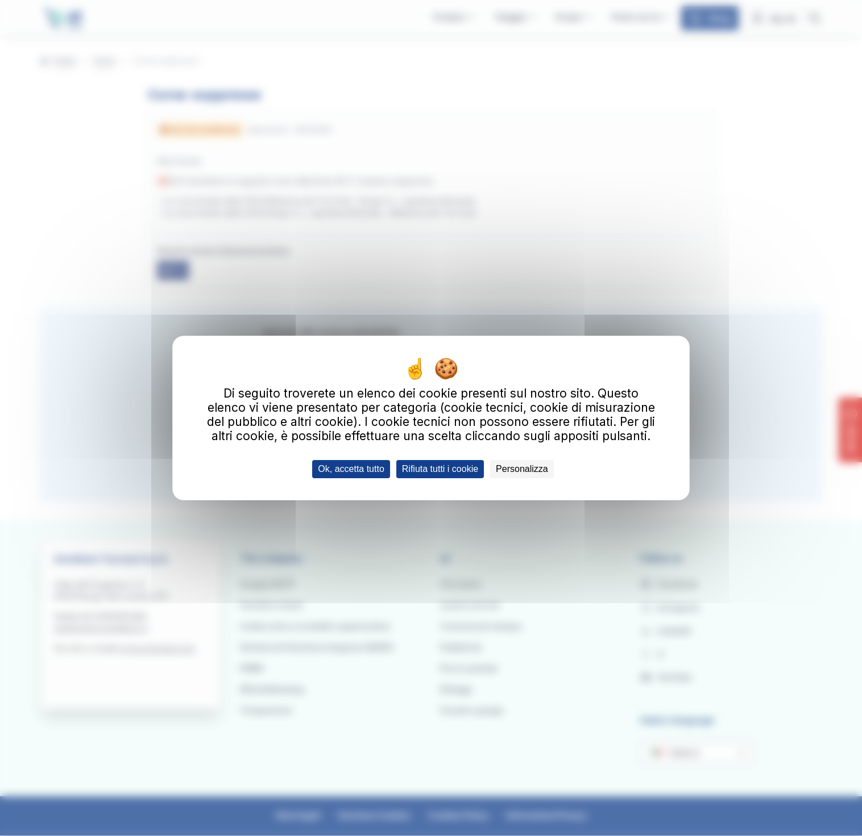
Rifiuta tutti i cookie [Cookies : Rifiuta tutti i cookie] (440, 469)
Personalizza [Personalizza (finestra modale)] (522, 469)
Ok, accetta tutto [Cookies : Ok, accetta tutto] (351, 469)
